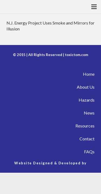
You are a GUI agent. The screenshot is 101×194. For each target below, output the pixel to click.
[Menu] (94, 6)
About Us (86, 86)
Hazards (87, 99)
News (89, 112)
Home (89, 74)
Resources (85, 125)
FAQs (89, 151)
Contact (87, 138)
